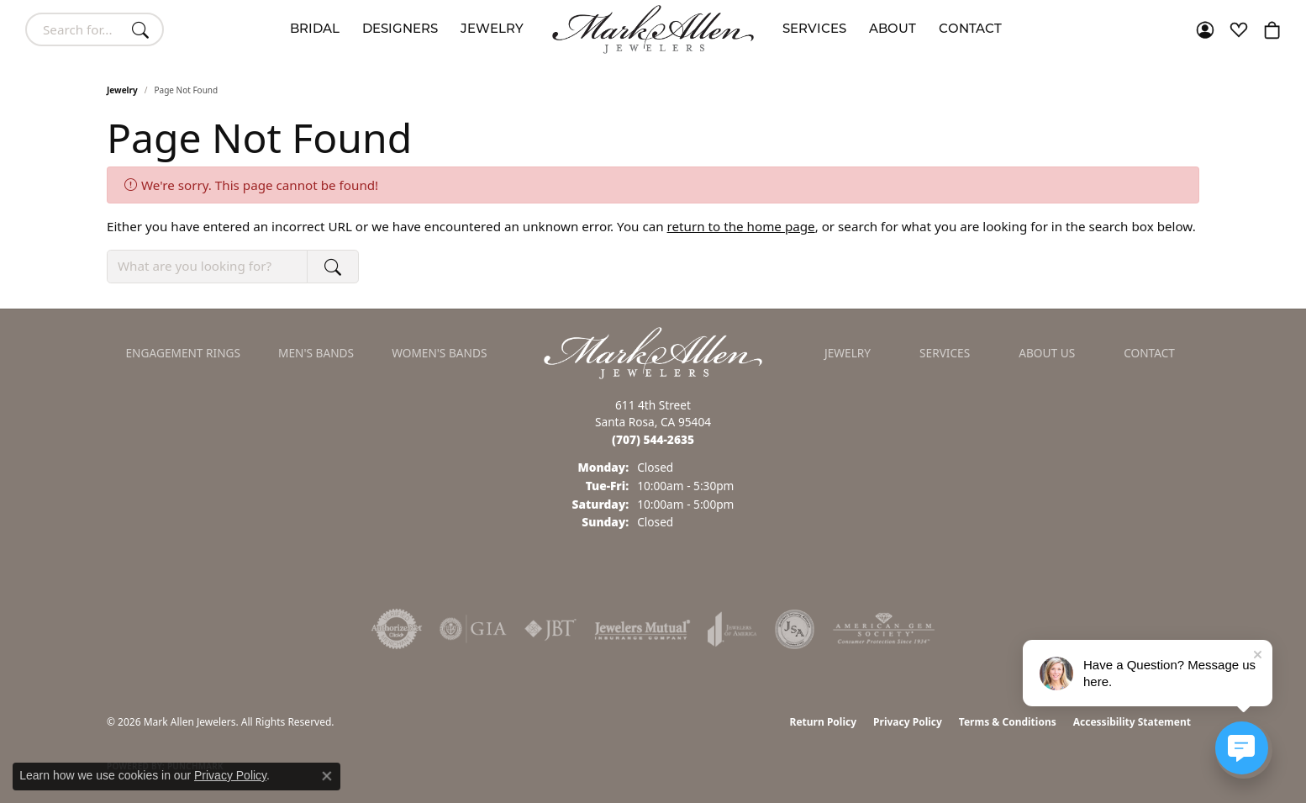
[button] (1205, 29)
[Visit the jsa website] (794, 629)
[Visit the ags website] (883, 629)
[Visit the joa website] (732, 629)
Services (814, 30)
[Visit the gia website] (473, 629)
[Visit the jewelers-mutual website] (642, 629)
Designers (400, 30)
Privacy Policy (907, 722)
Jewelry (492, 30)
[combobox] (75, 29)
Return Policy (823, 722)
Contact (970, 30)
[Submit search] (143, 29)
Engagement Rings (183, 353)
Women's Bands (439, 353)
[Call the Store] (653, 439)
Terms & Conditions (1007, 722)
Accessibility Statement (1132, 722)
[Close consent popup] (327, 776)
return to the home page (741, 226)
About (892, 30)
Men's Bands (316, 353)
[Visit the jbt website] (550, 629)
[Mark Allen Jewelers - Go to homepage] (653, 351)
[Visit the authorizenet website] (397, 629)
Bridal (315, 30)
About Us (1047, 353)
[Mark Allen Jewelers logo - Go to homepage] (653, 29)
